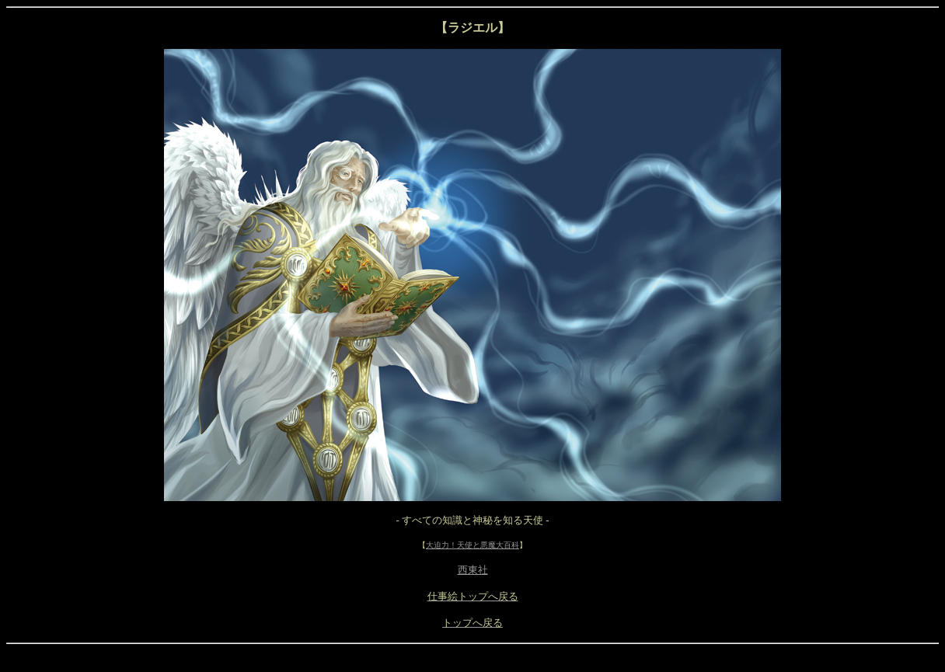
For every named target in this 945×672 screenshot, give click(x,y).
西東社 (473, 570)
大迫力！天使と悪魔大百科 (472, 545)
